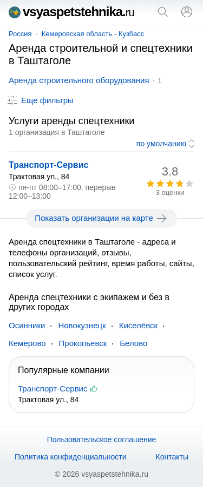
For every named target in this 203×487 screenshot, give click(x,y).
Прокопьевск (83, 343)
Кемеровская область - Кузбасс (93, 34)
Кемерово (27, 343)
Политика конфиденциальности (71, 456)
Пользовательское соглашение (101, 439)
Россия (20, 34)
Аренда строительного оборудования (79, 80)
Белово (133, 343)
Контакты (172, 456)
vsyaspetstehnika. (71, 11)
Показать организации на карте (101, 218)
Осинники (27, 325)
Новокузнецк (82, 325)
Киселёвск (138, 325)
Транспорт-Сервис (48, 165)
